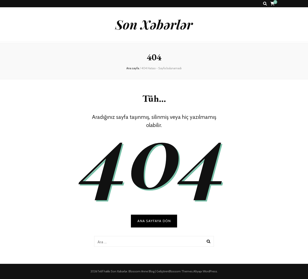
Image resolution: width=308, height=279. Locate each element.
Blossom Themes (181, 271)
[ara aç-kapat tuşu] (265, 4)
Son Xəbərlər (154, 24)
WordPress (210, 271)
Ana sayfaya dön (154, 221)
